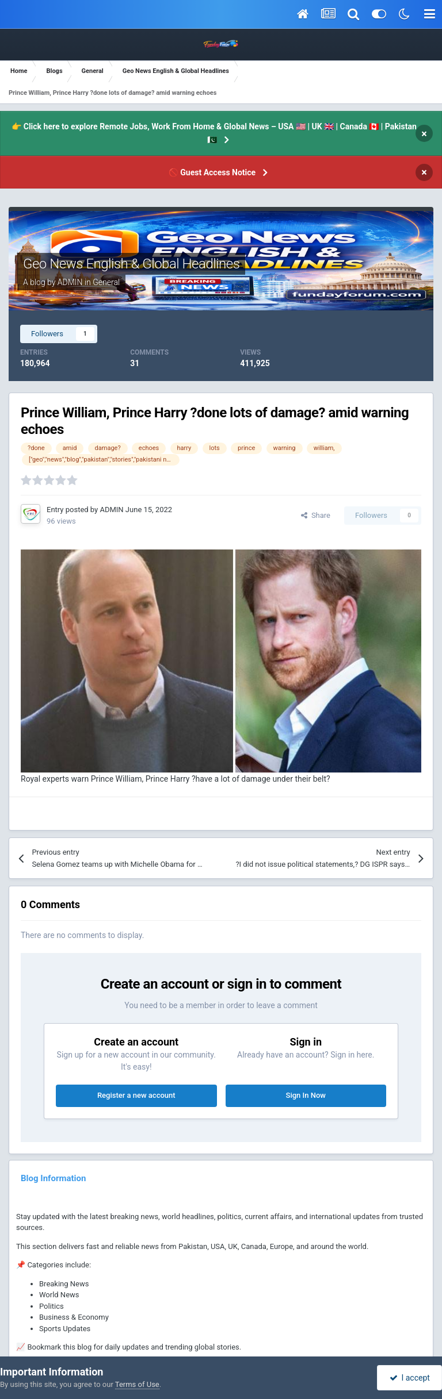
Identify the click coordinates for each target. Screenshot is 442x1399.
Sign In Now (306, 1095)
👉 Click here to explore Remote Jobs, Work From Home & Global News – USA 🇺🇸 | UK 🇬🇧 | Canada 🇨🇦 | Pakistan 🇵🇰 (214, 133)
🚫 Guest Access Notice (212, 172)
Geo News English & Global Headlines (131, 264)
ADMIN (70, 282)
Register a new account (136, 1095)
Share (315, 515)
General (106, 282)
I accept (410, 1377)
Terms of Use (137, 1384)
